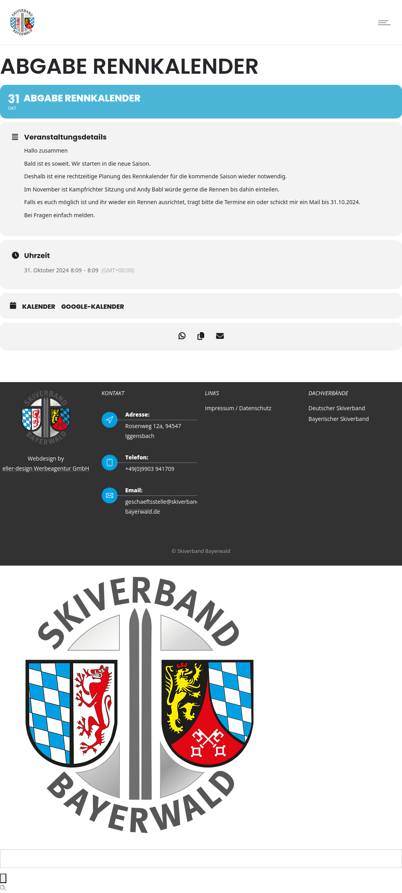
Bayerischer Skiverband (339, 419)
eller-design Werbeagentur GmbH (45, 468)
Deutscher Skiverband (337, 408)
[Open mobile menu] (386, 23)
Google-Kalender (92, 307)
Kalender (38, 307)
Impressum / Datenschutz (238, 408)
